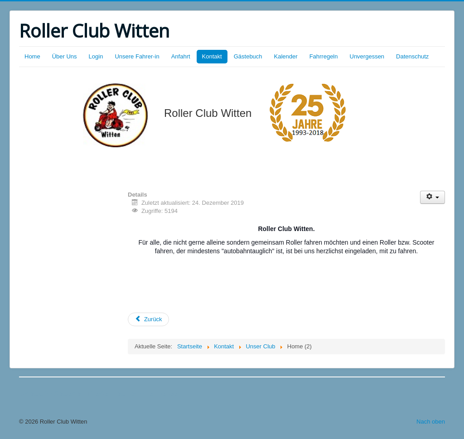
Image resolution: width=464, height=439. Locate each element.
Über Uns (64, 56)
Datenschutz (412, 56)
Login (96, 56)
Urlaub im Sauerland (54, 394)
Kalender (286, 56)
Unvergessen (367, 56)
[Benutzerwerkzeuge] (432, 197)
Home (32, 56)
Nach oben (430, 421)
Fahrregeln (323, 56)
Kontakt (212, 56)
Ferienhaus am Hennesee (133, 394)
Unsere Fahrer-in (137, 56)
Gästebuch (248, 56)
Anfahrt (180, 56)
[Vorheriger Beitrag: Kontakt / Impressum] (148, 319)
